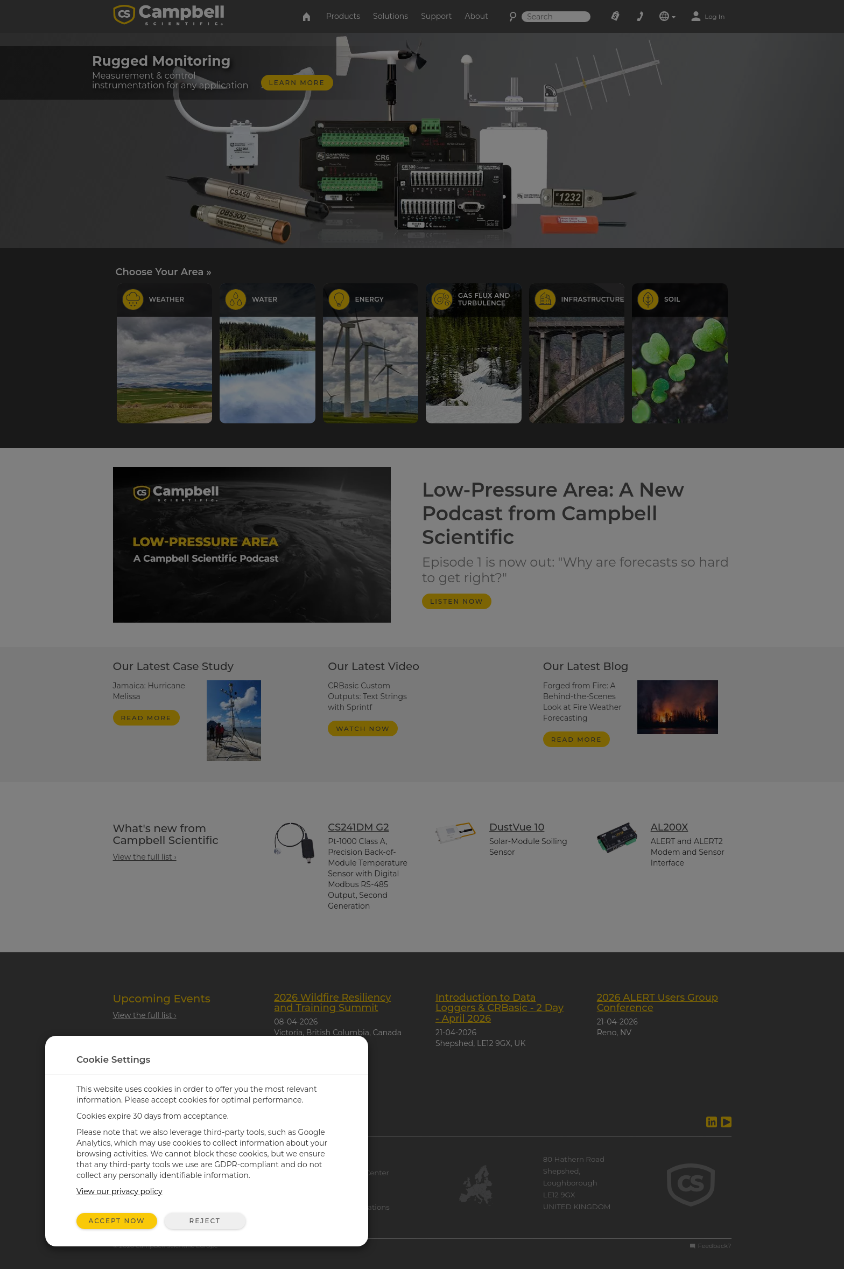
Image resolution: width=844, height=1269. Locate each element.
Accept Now (117, 1221)
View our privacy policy (119, 1191)
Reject (204, 1221)
